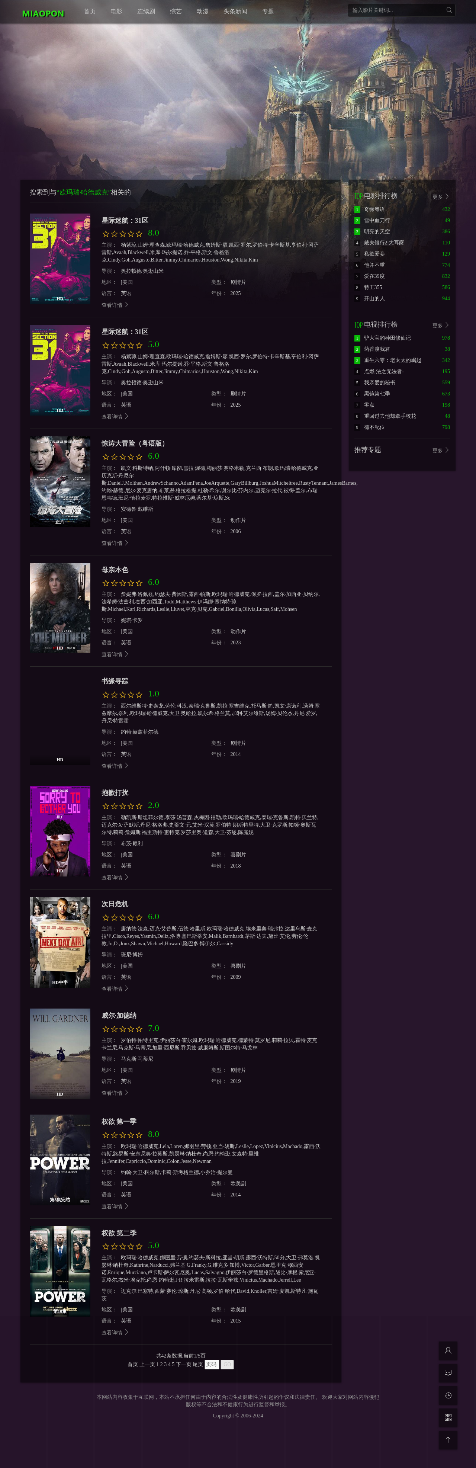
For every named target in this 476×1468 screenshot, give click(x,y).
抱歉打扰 (115, 792)
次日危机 (115, 904)
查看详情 (116, 305)
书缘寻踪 (115, 681)
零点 (364, 405)
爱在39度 (369, 276)
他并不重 (369, 265)
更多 (441, 196)
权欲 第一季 (119, 1121)
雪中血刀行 (372, 220)
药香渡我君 (372, 349)
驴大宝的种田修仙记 (382, 338)
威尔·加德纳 (119, 1015)
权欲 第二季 (119, 1233)
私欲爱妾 (369, 254)
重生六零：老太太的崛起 (387, 360)
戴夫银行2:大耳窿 (379, 243)
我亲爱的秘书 (374, 382)
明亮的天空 (372, 231)
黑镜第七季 (372, 394)
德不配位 (369, 427)
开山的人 (369, 298)
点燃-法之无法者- (379, 371)
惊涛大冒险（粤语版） (135, 443)
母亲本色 (115, 570)
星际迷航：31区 (125, 220)
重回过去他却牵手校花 (385, 416)
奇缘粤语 (369, 209)
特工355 (368, 287)
